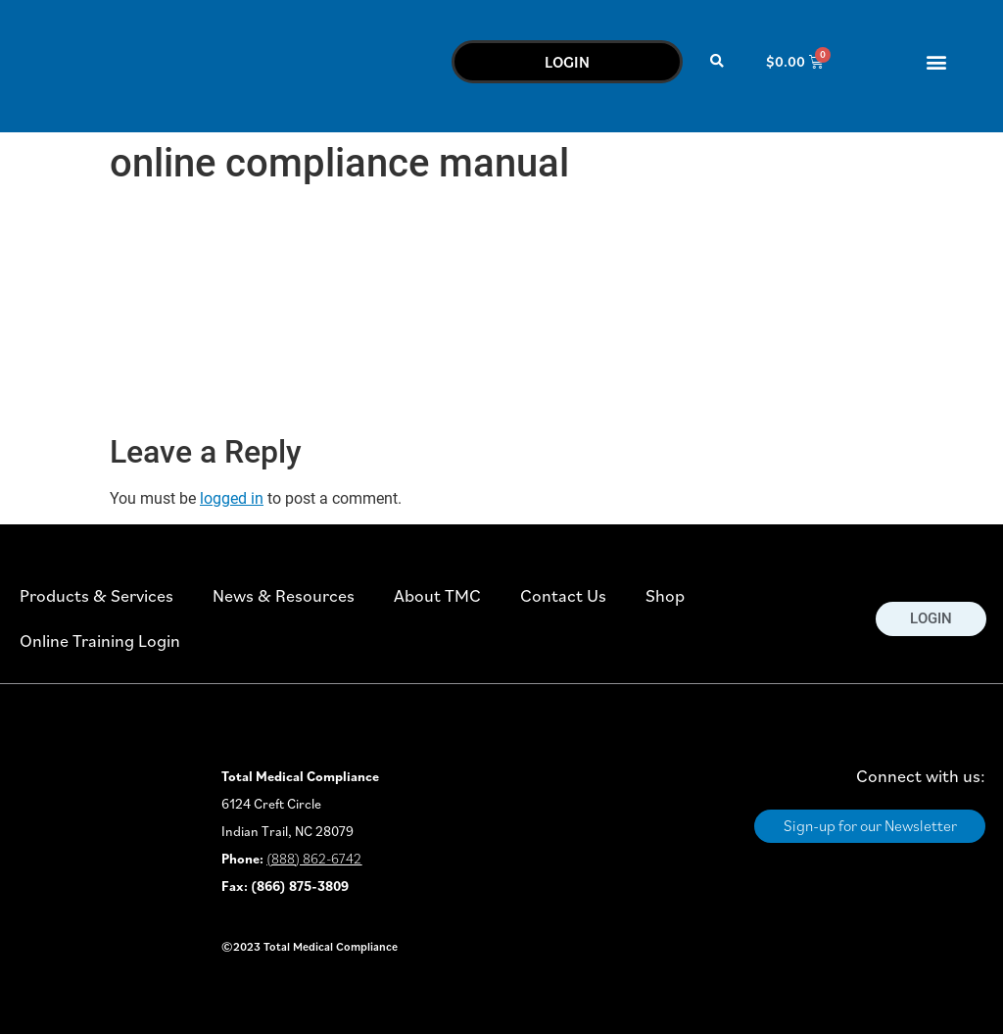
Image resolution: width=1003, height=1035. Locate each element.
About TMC (437, 595)
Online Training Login (100, 640)
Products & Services (96, 595)
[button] (717, 61)
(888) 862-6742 (313, 858)
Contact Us (563, 595)
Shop (665, 595)
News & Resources (284, 595)
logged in (231, 498)
